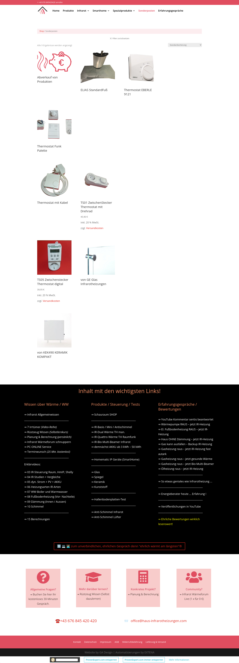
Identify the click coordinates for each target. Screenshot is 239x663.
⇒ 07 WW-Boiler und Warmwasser (46, 492)
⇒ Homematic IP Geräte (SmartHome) (115, 459)
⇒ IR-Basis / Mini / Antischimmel (111, 427)
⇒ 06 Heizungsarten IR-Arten (42, 487)
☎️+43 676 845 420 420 (76, 620)
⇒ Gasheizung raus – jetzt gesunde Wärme (185, 459)
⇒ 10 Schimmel (34, 506)
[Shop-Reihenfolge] (185, 45)
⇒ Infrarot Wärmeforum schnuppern (47, 442)
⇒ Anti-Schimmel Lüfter (106, 517)
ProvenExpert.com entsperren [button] (101, 659)
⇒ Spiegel (97, 477)
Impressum (105, 642)
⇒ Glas (95, 472)
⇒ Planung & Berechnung (47, 437)
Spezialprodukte (122, 10)
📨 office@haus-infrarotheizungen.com (155, 620)
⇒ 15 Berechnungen (37, 519)
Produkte (68, 10)
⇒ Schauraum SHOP (104, 414)
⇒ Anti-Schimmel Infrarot (107, 512)
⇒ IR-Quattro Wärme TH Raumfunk (113, 437)
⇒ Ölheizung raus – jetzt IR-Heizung (180, 469)
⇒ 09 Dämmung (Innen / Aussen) (45, 501)
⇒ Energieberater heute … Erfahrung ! (182, 494)
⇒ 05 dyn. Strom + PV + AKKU (42, 482)
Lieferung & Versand (156, 642)
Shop (41, 31)
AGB (117, 642)
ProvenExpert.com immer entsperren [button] (144, 659)
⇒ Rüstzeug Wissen (46, 432)
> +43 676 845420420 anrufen (50, 2)
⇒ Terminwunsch (47, 451)
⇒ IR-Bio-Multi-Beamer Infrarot (111, 442)
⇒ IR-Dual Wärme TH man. (108, 432)
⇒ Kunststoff (99, 487)
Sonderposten (146, 10)
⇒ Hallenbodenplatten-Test (108, 499)
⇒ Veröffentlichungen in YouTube (179, 506)
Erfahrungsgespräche (170, 10)
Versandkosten (94, 228)
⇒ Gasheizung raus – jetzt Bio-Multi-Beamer (186, 464)
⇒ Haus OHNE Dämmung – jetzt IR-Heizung (185, 439)
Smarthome (100, 10)
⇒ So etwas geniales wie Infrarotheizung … (185, 481)
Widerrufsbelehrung (132, 642)
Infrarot (81, 10)
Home (55, 10)
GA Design (105, 652)
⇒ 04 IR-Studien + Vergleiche (42, 477)
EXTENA (149, 652)
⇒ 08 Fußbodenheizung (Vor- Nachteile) (49, 496)
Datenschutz (90, 642)
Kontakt (77, 642)
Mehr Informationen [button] (179, 659)
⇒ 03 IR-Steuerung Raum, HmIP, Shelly (48, 472)
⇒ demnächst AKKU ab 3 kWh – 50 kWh (116, 447)
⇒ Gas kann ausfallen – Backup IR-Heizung (185, 444)
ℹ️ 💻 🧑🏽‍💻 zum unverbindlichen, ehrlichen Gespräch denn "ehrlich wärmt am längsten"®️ (119, 546)
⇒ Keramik (98, 482)
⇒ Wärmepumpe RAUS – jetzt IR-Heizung (184, 424)
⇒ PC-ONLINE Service (37, 447)
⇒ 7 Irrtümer (40, 427)
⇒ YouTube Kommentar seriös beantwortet (185, 419)
